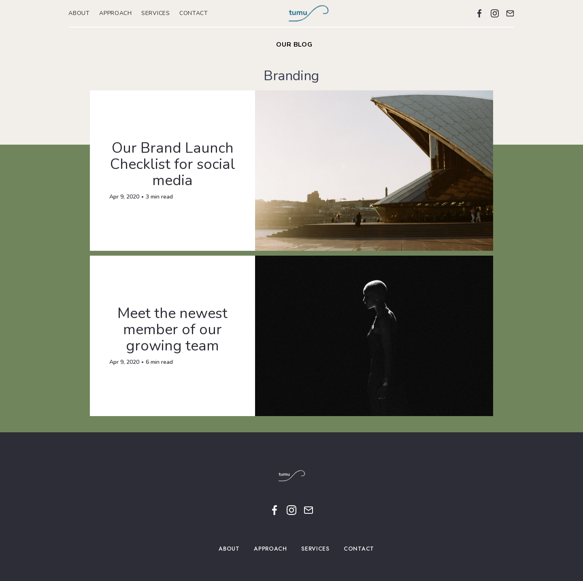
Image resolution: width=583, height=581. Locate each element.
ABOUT (79, 13)
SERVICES (156, 13)
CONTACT (194, 13)
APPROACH (116, 13)
